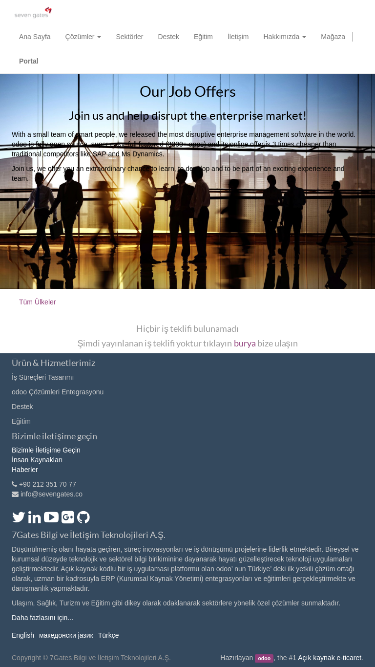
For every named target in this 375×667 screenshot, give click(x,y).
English (23, 635)
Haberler (25, 469)
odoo (264, 658)
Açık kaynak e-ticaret (329, 658)
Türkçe (108, 635)
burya (245, 343)
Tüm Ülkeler (37, 302)
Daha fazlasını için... (42, 618)
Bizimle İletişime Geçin (46, 450)
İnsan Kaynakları (37, 460)
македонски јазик (66, 635)
